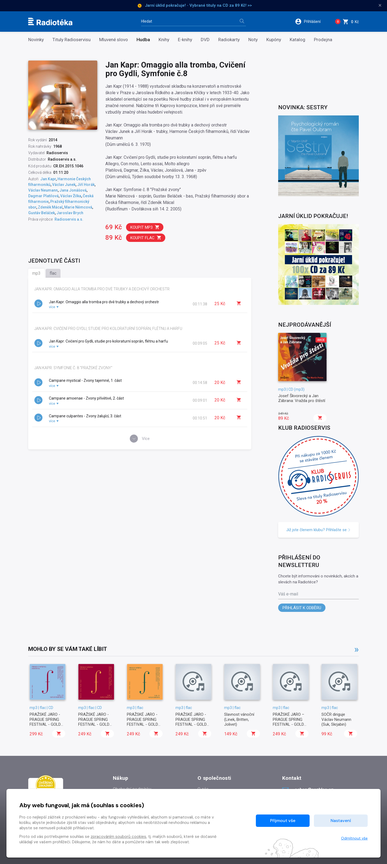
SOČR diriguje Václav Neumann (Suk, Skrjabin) (336, 719)
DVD (205, 39)
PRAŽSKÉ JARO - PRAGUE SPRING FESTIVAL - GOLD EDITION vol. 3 (191, 722)
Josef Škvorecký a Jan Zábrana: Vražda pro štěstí (301, 398)
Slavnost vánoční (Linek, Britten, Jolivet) (239, 719)
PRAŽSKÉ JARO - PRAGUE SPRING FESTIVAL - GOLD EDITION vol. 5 (93, 722)
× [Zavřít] (380, 5)
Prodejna (323, 39)
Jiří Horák (86, 184)
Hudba (143, 39)
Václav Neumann (43, 190)
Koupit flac (146, 237)
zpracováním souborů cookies (118, 836)
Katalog (297, 39)
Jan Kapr (48, 179)
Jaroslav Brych (69, 213)
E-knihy (185, 39)
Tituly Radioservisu (71, 39)
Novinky (36, 39)
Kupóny (273, 39)
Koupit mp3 (145, 227)
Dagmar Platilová (43, 196)
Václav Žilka (70, 196)
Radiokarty (229, 39)
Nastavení (341, 820)
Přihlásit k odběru (301, 607)
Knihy (164, 39)
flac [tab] (53, 273)
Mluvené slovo (113, 39)
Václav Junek (64, 184)
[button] (311, 21)
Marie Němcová (78, 207)
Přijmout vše (282, 820)
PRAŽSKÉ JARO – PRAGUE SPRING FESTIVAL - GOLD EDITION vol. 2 (288, 722)
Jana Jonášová (73, 190)
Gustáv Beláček (41, 213)
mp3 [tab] (36, 273)
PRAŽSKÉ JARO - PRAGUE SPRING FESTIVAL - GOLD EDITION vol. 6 (45, 722)
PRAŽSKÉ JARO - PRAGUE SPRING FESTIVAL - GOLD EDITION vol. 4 (142, 722)
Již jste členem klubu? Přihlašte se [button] (318, 529)
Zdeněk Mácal (50, 207)
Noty (253, 39)
